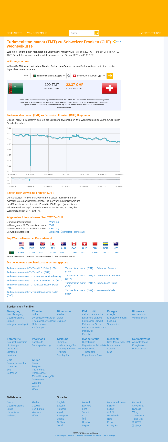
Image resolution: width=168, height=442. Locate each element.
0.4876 (116, 252)
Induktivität (87, 331)
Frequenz (37, 366)
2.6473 (106, 252)
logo (84, 15)
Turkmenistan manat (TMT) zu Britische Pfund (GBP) (34, 276)
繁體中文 (136, 425)
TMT (51, 225)
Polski (110, 422)
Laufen (10, 321)
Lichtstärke (12, 348)
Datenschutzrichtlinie (92, 436)
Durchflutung (88, 342)
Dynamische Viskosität (43, 317)
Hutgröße (62, 342)
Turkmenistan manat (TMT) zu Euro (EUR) (28, 272)
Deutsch (86, 402)
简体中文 (136, 422)
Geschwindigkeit (15, 317)
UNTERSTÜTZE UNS (150, 33)
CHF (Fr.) (54, 228)
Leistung (111, 321)
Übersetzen (67, 232)
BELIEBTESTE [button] (14, 33)
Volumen (61, 321)
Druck (35, 363)
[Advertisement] (100, 204)
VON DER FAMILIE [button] (37, 33)
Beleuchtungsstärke (17, 342)
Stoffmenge (38, 327)
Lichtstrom (12, 352)
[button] (49, 76)
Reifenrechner (39, 373)
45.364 (53, 252)
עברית (85, 415)
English (61, 402)
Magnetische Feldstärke (94, 345)
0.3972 (63, 252)
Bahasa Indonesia (116, 402)
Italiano (111, 405)
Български (62, 415)
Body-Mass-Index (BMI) (119, 342)
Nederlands (113, 415)
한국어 (110, 412)
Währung (54, 222)
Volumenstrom (139, 317)
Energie (111, 314)
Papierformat (38, 369)
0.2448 (32, 252)
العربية (60, 412)
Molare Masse (39, 324)
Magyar (86, 425)
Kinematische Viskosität (44, 321)
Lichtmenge (13, 345)
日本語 (110, 409)
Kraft (109, 352)
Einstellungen (60, 436)
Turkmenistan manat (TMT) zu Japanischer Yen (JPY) (34, 280)
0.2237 (85, 252)
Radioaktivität (139, 348)
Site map (79, 436)
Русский (136, 402)
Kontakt (71, 436)
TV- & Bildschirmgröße (43, 376)
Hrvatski (86, 422)
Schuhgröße (63, 355)
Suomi (85, 412)
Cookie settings (109, 436)
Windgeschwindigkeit (17, 324)
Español (61, 405)
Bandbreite (37, 342)
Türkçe (135, 412)
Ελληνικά (86, 405)
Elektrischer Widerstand (94, 327)
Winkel (35, 386)
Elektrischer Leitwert (92, 321)
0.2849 (21, 252)
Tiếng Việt (137, 418)
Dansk (60, 425)
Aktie (117, 41)
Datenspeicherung (41, 345)
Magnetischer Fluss (92, 355)
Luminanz (12, 355)
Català (60, 418)
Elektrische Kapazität (93, 314)
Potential (86, 334)
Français (61, 409)
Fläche (60, 314)
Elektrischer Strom (91, 324)
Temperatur (79, 232)
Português (112, 425)
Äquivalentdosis (140, 342)
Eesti (84, 409)
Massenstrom (139, 314)
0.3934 (74, 252)
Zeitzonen (54, 232)
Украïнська (138, 415)
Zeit (9, 369)
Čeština (61, 422)
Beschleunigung (15, 314)
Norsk (110, 418)
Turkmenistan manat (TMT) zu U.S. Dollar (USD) (31, 268)
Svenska (136, 409)
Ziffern (35, 389)
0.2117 (42, 252)
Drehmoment (113, 345)
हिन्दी (84, 418)
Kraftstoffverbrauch (116, 317)
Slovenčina (138, 405)
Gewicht (111, 348)
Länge (60, 317)
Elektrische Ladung (92, 317)
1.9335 (95, 252)
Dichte (35, 314)
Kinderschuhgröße (66, 345)
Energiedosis (139, 345)
